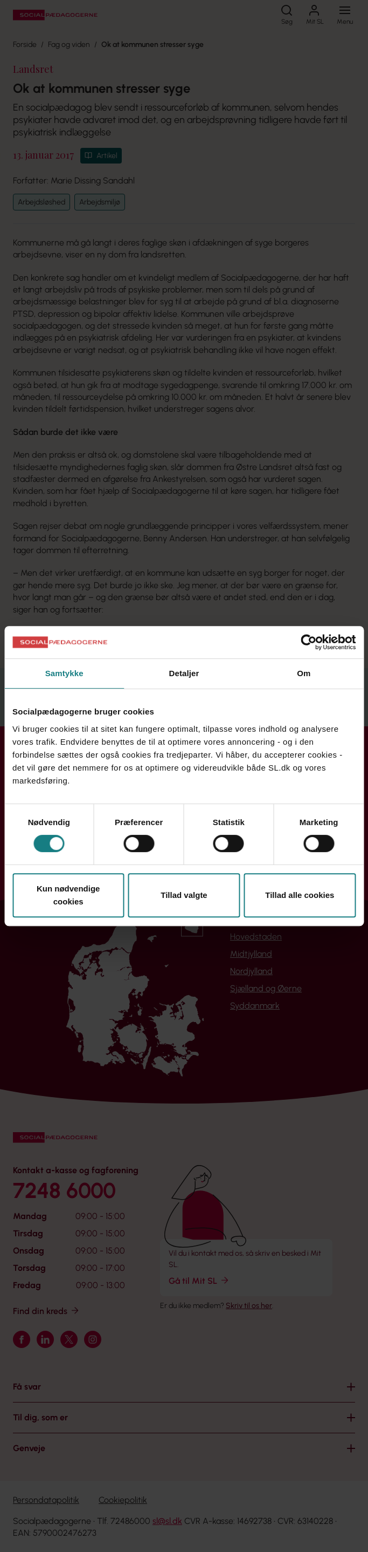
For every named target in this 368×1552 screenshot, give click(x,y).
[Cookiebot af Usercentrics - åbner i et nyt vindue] (308, 642)
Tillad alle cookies (299, 895)
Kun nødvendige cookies (68, 895)
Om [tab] (303, 673)
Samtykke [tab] (64, 673)
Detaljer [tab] (184, 673)
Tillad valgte (184, 895)
